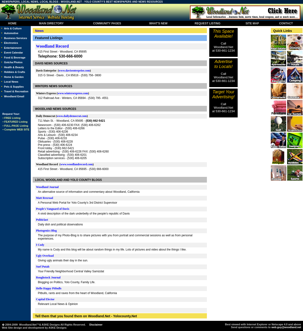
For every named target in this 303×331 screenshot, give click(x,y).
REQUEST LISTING (207, 23)
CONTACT (286, 23)
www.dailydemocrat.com (72, 116)
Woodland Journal (47, 187)
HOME (12, 23)
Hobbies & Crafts (14, 72)
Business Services (15, 38)
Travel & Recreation (16, 91)
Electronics (11, 42)
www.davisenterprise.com (74, 70)
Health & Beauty (14, 67)
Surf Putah (42, 266)
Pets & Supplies (14, 86)
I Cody (40, 244)
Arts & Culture (13, 28)
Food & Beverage (14, 57)
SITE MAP (252, 23)
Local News (11, 81)
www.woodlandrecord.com (76, 164)
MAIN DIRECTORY (50, 23)
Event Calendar (13, 52)
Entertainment (13, 47)
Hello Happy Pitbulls (48, 288)
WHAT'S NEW (158, 23)
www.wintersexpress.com (73, 93)
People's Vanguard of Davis (52, 208)
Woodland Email (14, 96)
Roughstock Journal (48, 277)
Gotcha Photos (13, 62)
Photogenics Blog (46, 230)
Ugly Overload (45, 255)
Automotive (11, 33)
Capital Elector (45, 299)
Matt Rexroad (44, 198)
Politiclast (42, 219)
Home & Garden (14, 77)
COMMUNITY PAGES (107, 23)
